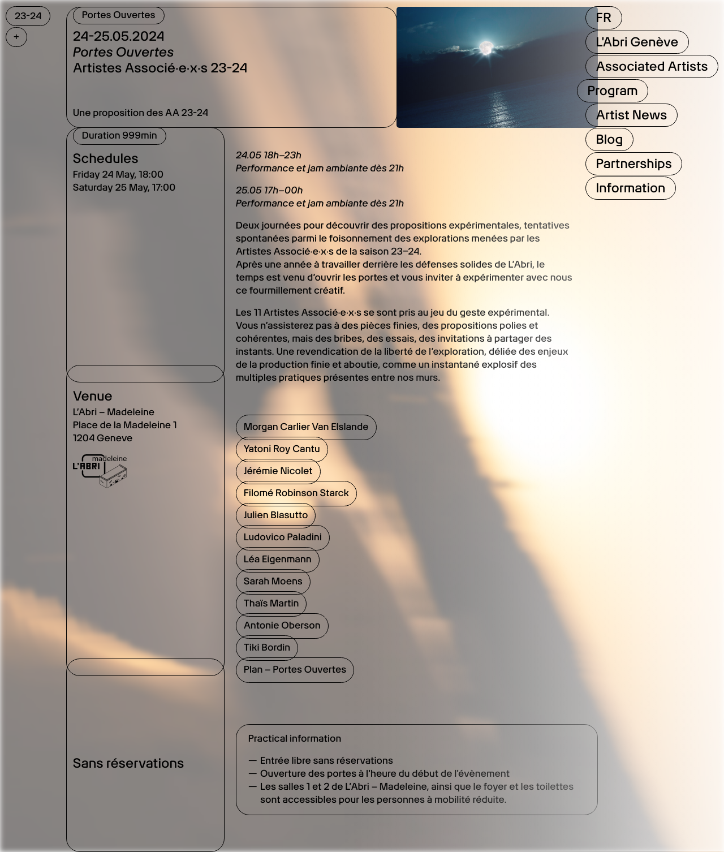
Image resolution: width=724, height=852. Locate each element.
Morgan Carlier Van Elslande (306, 427)
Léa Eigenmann (278, 559)
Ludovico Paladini (283, 537)
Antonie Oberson (282, 625)
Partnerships (633, 163)
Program (612, 90)
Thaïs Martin (271, 603)
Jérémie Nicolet (278, 471)
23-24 (28, 15)
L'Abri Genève (637, 42)
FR (603, 17)
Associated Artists (652, 66)
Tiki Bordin (267, 647)
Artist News (631, 115)
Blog (609, 139)
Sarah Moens (273, 581)
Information (630, 188)
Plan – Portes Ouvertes (295, 669)
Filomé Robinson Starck (296, 493)
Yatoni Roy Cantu (282, 449)
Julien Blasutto (276, 515)
